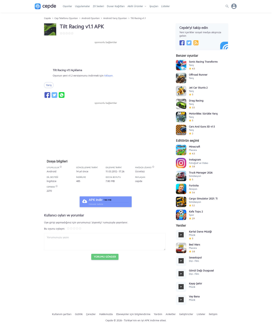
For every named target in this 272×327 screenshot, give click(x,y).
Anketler (171, 314)
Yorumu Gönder (105, 256)
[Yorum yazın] (104, 241)
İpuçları (154, 6)
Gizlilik (79, 314)
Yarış (49, 85)
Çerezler (91, 314)
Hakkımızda (106, 314)
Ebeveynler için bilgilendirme (133, 314)
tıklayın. (108, 75)
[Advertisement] (105, 54)
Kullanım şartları (61, 314)
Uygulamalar (82, 6)
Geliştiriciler (186, 314)
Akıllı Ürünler (135, 6)
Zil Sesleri (98, 6)
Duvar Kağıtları (116, 6)
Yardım (158, 314)
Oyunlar (67, 6)
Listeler (165, 6)
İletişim (213, 314)
